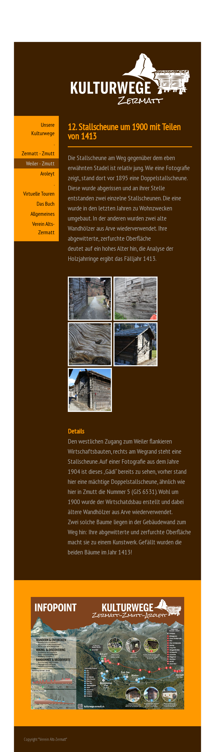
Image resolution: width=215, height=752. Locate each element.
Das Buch (46, 203)
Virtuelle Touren (39, 193)
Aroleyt (47, 173)
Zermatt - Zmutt (38, 153)
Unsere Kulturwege (43, 129)
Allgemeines (43, 213)
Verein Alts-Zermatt (43, 228)
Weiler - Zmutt (40, 163)
